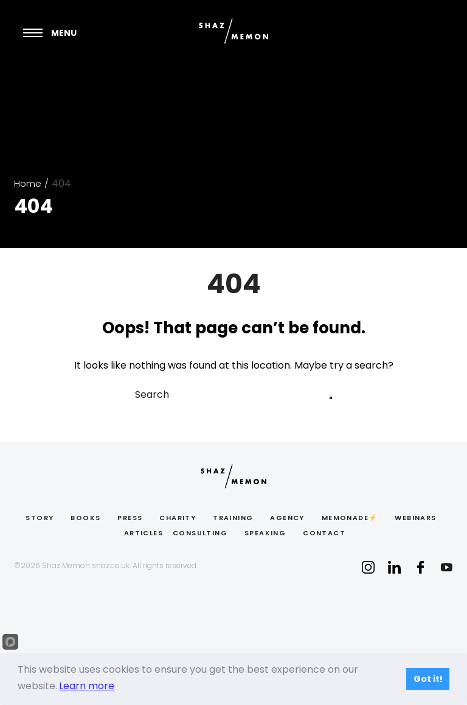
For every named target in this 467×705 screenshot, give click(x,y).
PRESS (129, 518)
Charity (177, 518)
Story (40, 518)
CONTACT (324, 533)
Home (27, 183)
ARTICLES (143, 533)
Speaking (265, 533)
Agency (287, 518)
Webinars (415, 518)
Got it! (428, 679)
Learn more (86, 686)
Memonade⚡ (350, 518)
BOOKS (85, 518)
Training (233, 518)
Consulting (200, 533)
